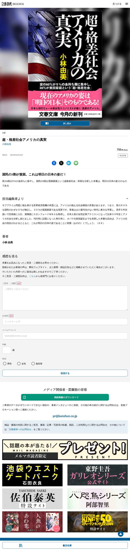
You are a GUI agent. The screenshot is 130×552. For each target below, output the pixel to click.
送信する (65, 373)
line (76, 163)
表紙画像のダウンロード (66, 397)
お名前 (5, 315)
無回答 (39, 363)
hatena (68, 163)
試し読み (67, 123)
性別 (4, 358)
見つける (117, 3)
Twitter (61, 163)
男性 (9, 363)
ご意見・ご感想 (9, 283)
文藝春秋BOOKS (12, 4)
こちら (32, 276)
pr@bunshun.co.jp (65, 416)
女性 (24, 363)
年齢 (4, 344)
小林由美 (6, 144)
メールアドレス (9, 330)
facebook (54, 163)
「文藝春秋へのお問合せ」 (20, 429)
